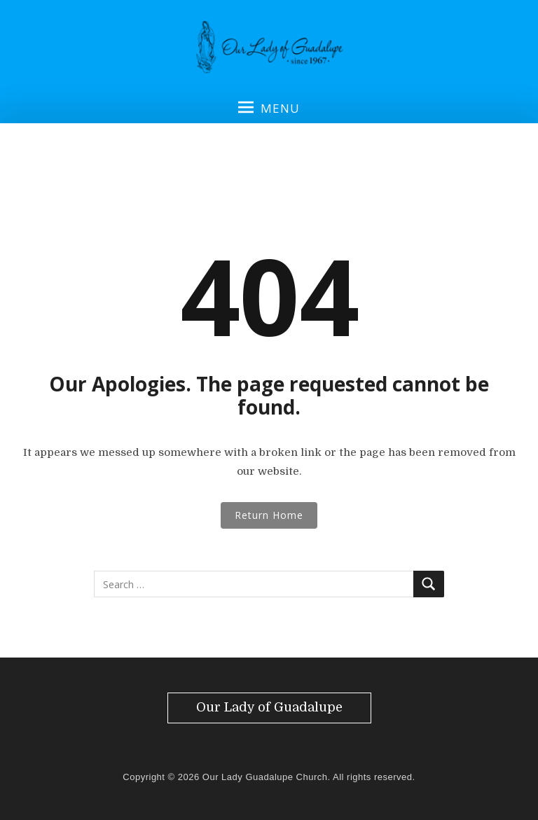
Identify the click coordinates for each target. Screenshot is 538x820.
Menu (269, 107)
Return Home (269, 515)
